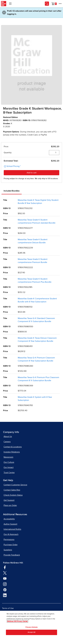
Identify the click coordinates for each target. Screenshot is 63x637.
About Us (8, 436)
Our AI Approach (11, 534)
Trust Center (9, 473)
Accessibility (9, 519)
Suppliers (8, 550)
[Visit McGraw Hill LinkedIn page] (5, 595)
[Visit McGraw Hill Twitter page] (5, 573)
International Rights (12, 529)
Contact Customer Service (15, 485)
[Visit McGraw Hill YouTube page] (5, 578)
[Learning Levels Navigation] (10, 4)
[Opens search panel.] (47, 4)
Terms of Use (8, 608)
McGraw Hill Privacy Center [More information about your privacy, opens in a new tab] (17, 621)
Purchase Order (11, 545)
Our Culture (9, 462)
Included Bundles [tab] (12, 191)
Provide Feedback (12, 555)
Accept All (31, 632)
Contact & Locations (13, 447)
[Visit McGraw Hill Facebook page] (5, 567)
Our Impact (9, 467)
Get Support (9, 500)
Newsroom (8, 457)
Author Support (10, 524)
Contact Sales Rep (12, 490)
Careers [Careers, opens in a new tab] (7, 442)
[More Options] (60, 3)
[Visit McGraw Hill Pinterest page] (5, 590)
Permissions (9, 539)
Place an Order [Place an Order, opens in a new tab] (10, 505)
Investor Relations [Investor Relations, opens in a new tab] (12, 452)
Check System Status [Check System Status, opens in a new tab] (13, 495)
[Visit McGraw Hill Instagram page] (5, 584)
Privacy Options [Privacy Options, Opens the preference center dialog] (31, 627)
